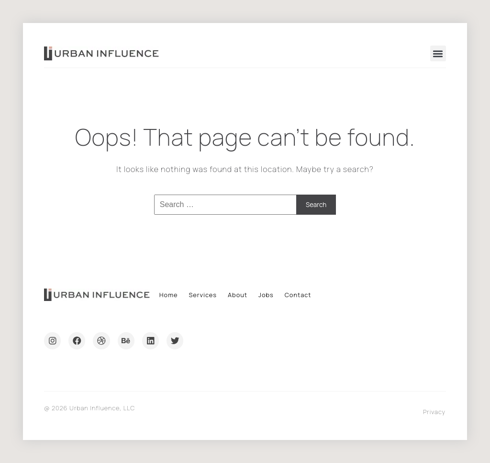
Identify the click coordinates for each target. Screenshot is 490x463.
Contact (298, 294)
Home (168, 294)
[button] (438, 53)
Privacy (434, 411)
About (237, 294)
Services (203, 294)
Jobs (266, 294)
